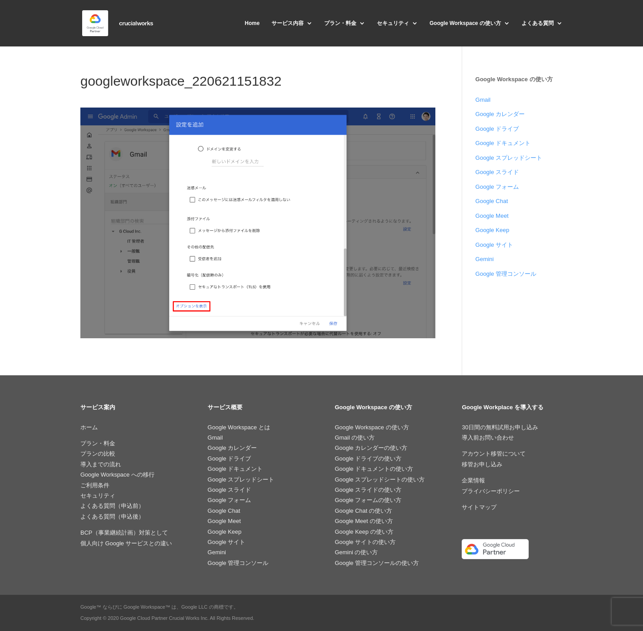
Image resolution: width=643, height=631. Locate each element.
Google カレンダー (500, 114)
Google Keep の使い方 (364, 531)
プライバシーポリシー (491, 491)
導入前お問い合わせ (488, 437)
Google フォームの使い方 (368, 500)
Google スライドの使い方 (368, 489)
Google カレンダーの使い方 (371, 447)
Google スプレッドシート (509, 157)
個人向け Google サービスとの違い (126, 543)
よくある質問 (538, 23)
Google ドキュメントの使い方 (374, 468)
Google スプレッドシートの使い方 (380, 479)
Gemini (485, 259)
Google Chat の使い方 (363, 510)
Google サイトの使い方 (365, 542)
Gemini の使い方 (356, 552)
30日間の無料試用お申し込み (500, 427)
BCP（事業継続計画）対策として (124, 532)
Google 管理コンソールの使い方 (377, 563)
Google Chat (492, 201)
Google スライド (497, 172)
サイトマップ (479, 507)
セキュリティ (393, 23)
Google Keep (492, 230)
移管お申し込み (482, 464)
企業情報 (473, 480)
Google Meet (492, 215)
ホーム (89, 427)
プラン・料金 (340, 23)
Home (252, 23)
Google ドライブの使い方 (368, 458)
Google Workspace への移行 (117, 474)
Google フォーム (497, 186)
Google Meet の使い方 (364, 521)
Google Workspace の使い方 (465, 23)
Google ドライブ (497, 128)
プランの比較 (97, 453)
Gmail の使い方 (355, 437)
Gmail (483, 99)
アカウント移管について (494, 453)
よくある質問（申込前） (112, 505)
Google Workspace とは (239, 427)
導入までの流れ (100, 464)
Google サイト (495, 244)
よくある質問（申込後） (112, 516)
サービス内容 (287, 23)
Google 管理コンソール (506, 273)
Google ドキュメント (503, 143)
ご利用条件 (94, 485)
